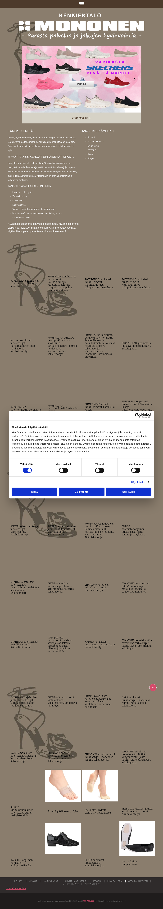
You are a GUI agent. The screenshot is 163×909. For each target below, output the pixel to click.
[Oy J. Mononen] (63, 838)
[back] (28, 79)
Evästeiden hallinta (16, 888)
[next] (134, 79)
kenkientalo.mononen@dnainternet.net (111, 901)
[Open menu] (81, 4)
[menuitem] (19, 881)
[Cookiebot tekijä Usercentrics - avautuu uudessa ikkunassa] (137, 415)
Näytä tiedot (138, 482)
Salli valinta (81, 491)
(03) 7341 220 (88, 901)
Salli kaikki (128, 491)
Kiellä (34, 491)
